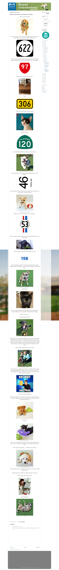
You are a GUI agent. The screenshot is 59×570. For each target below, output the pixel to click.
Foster (43, 89)
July (44, 53)
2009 (44, 81)
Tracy (13, 526)
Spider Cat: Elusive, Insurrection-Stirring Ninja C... (46, 66)
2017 (44, 44)
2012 (44, 77)
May (44, 56)
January (45, 61)
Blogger (38, 567)
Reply (13, 529)
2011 (44, 78)
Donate (43, 87)
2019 (44, 42)
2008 (44, 82)
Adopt (43, 86)
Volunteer (43, 88)
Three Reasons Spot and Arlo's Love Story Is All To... (46, 63)
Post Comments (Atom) (16, 549)
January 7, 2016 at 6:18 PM (18, 526)
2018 (44, 43)
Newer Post (12, 547)
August (45, 52)
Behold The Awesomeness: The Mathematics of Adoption (46, 70)
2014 (44, 74)
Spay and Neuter (44, 92)
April (45, 57)
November (45, 48)
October (45, 49)
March (45, 58)
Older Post (38, 547)
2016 (44, 46)
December (45, 47)
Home (25, 547)
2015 (44, 73)
